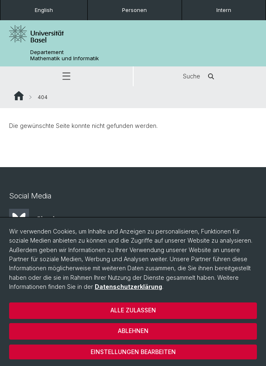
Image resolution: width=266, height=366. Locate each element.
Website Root (19, 95)
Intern (223, 10)
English (44, 10)
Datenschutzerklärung (128, 286)
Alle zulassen (133, 310)
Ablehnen (133, 330)
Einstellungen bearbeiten (133, 351)
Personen (134, 10)
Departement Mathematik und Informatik (64, 55)
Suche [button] (200, 76)
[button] (66, 76)
